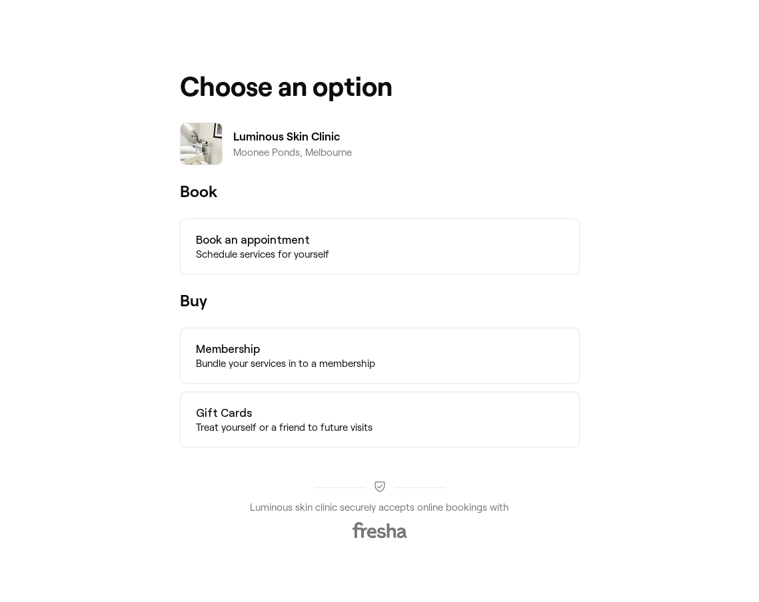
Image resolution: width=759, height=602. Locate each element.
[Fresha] (380, 530)
